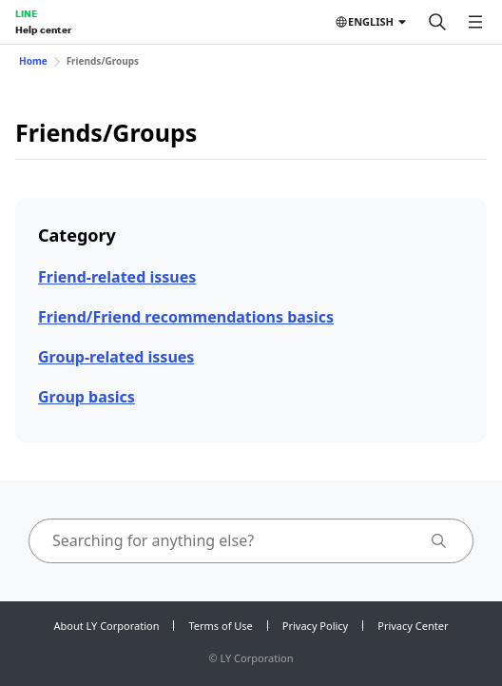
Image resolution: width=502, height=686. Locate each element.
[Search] (437, 22)
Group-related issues (116, 356)
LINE (26, 13)
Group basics (86, 396)
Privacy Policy (315, 625)
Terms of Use (220, 625)
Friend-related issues (117, 276)
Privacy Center (412, 625)
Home (33, 61)
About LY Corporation (107, 625)
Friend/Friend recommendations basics (186, 316)
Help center (43, 29)
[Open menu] (475, 22)
